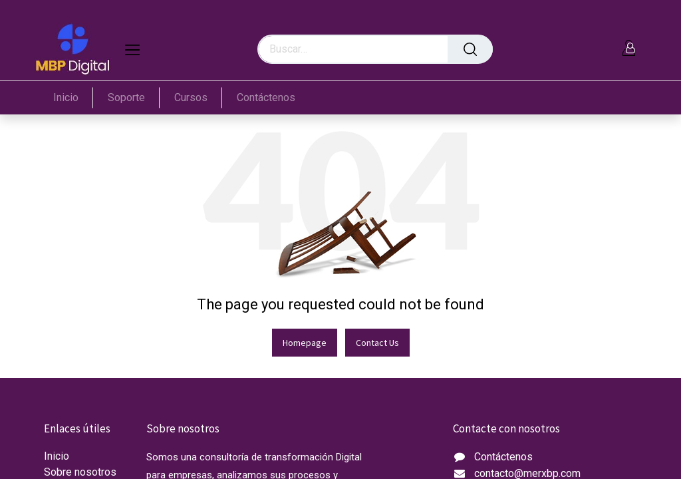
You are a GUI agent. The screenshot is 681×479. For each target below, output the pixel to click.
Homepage (305, 343)
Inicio (56, 456)
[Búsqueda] (470, 49)
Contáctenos (503, 456)
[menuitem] (73, 97)
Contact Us (377, 343)
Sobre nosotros (80, 472)
